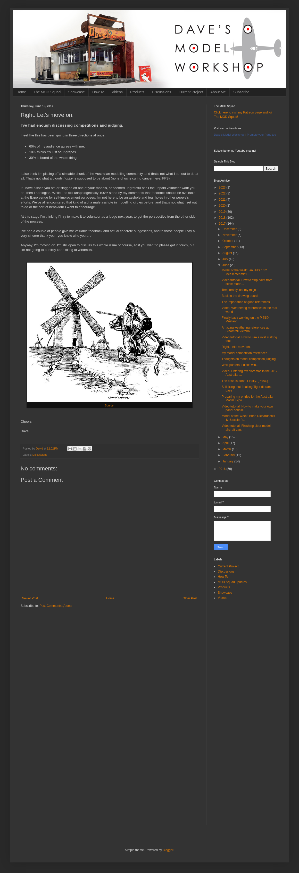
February (229, 455)
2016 (223, 469)
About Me (218, 92)
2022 (223, 193)
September (230, 247)
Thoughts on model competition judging (249, 359)
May (225, 437)
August (227, 253)
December (230, 229)
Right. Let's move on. (236, 347)
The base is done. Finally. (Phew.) (245, 381)
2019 (223, 212)
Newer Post (30, 598)
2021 (223, 199)
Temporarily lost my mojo (239, 290)
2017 (223, 223)
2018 (223, 217)
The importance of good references (246, 302)
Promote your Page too (261, 134)
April (225, 443)
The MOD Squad (47, 92)
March (227, 449)
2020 (223, 205)
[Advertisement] (109, 652)
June (226, 265)
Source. (109, 405)
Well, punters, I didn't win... (240, 365)
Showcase (76, 92)
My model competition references (244, 353)
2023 (223, 187)
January (228, 461)
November (230, 235)
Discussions (161, 92)
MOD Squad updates (232, 582)
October (228, 241)
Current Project (191, 92)
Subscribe (241, 92)
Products (137, 92)
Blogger (168, 850)
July (225, 259)
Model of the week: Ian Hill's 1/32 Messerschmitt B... (244, 272)
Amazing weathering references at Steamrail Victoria (245, 329)
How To (98, 92)
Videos (117, 92)
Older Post (189, 598)
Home (21, 92)
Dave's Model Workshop (229, 134)
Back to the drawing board (240, 296)
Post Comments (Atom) (55, 606)
